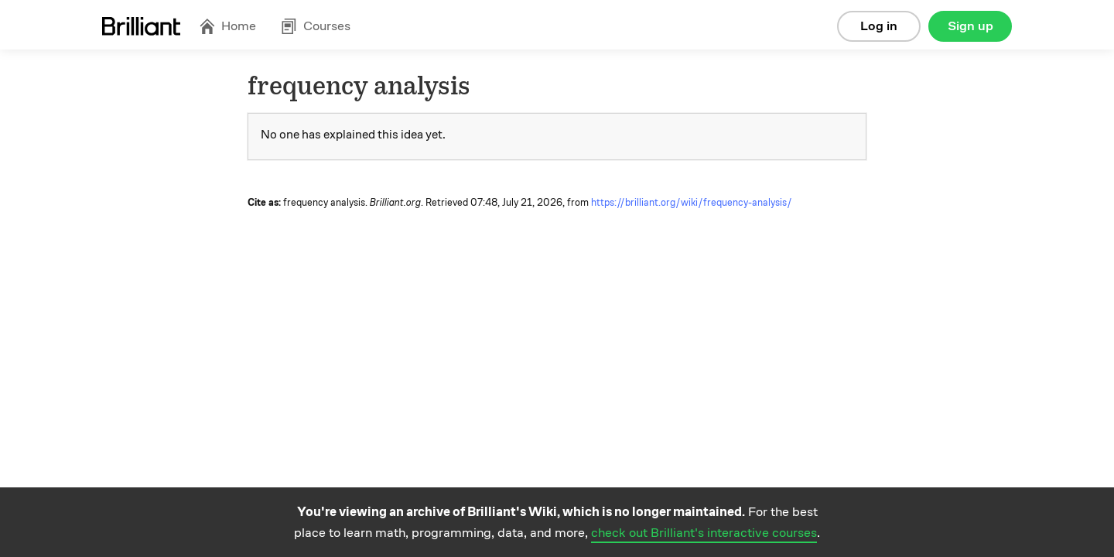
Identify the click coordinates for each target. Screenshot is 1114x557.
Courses (315, 26)
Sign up (970, 26)
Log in (878, 26)
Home (227, 26)
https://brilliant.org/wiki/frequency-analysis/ (691, 202)
